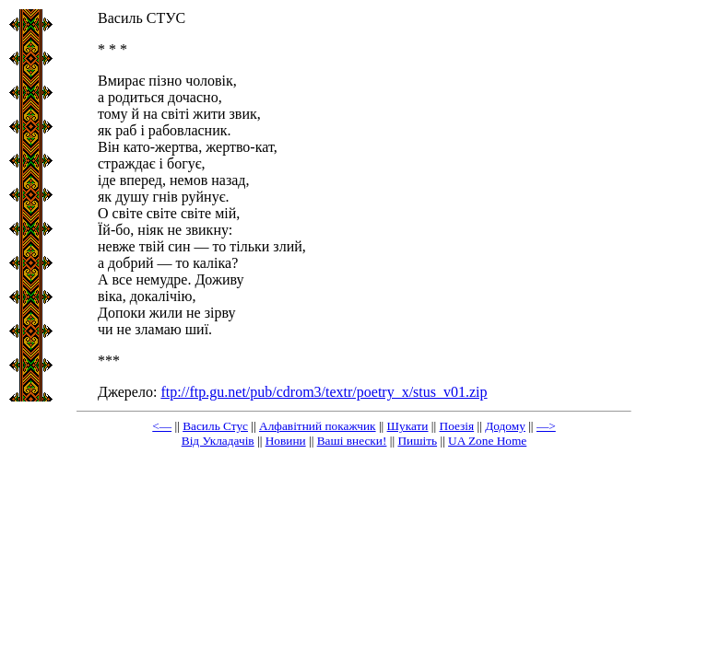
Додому (505, 426)
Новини (286, 441)
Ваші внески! (352, 441)
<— (161, 426)
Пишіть (417, 441)
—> (546, 426)
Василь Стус (215, 426)
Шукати (408, 426)
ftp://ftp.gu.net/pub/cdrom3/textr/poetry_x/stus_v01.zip (323, 392)
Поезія (457, 426)
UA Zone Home (487, 441)
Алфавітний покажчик (317, 426)
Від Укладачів (218, 441)
